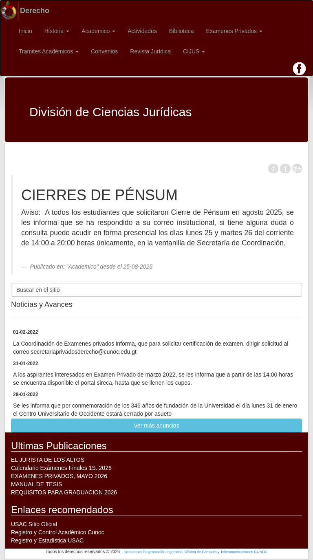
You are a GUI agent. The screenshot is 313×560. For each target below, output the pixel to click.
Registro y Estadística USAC (47, 540)
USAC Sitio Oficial (34, 524)
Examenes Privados (234, 31)
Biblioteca (181, 31)
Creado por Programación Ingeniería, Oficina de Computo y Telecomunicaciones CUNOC (195, 552)
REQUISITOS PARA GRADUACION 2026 (64, 492)
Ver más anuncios (156, 425)
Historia (56, 31)
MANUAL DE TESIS (36, 484)
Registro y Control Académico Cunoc (57, 532)
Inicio (25, 31)
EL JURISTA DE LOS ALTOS (47, 459)
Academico (98, 31)
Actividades (142, 31)
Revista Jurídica (150, 51)
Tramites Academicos (49, 51)
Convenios (104, 51)
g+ (297, 168)
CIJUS (194, 51)
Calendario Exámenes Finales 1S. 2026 (61, 468)
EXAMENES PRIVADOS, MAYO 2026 (59, 476)
